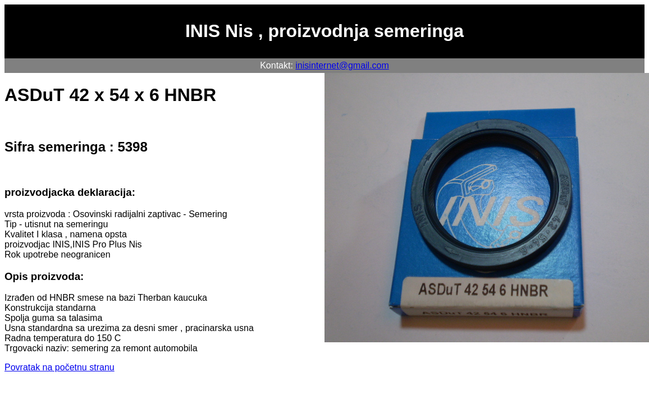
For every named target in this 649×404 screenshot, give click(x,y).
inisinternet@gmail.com (342, 65)
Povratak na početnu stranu (59, 367)
